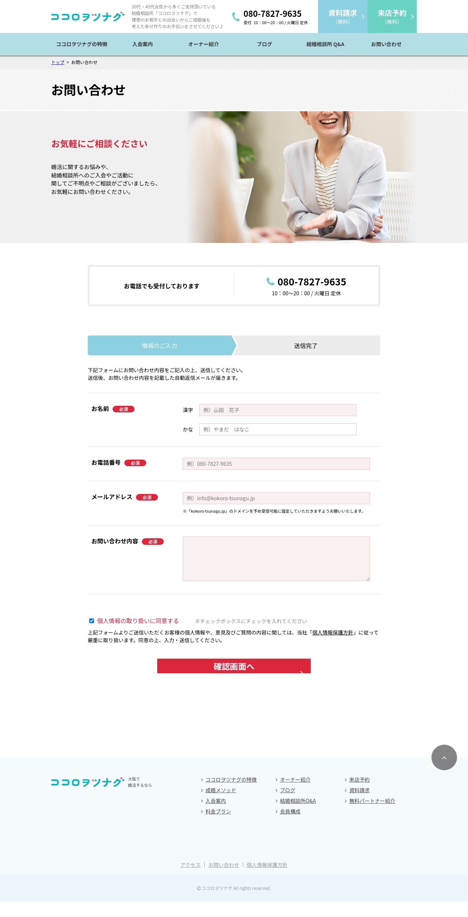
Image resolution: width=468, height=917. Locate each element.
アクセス (190, 880)
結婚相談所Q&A (298, 816)
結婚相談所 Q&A (325, 44)
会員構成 (290, 826)
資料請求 (359, 805)
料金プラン (218, 826)
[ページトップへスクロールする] (444, 773)
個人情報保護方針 (332, 632)
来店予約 (359, 794)
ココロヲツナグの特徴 (81, 44)
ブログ (264, 44)
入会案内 (142, 44)
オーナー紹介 (203, 44)
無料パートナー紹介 (372, 816)
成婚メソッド (220, 805)
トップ (57, 62)
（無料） (342, 16)
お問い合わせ (386, 44)
